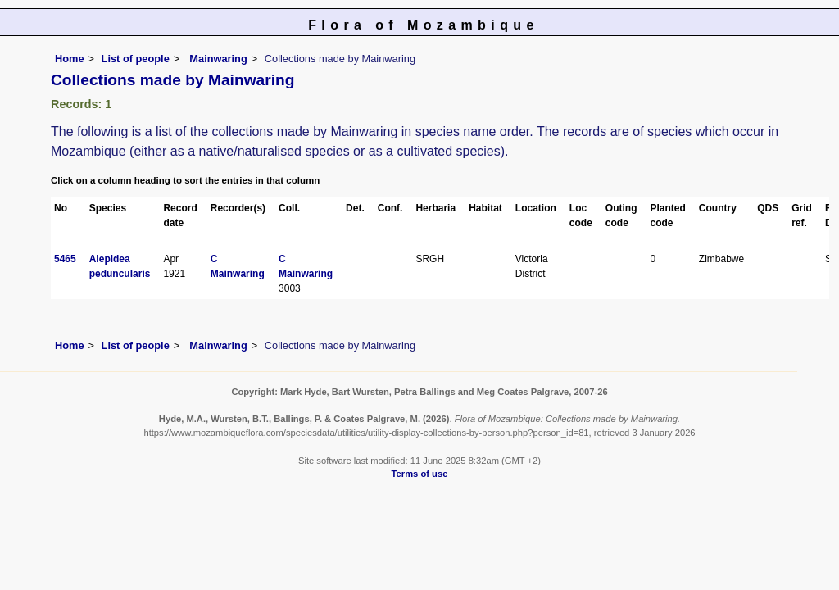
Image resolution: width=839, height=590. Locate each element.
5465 (65, 259)
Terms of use (420, 474)
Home (69, 58)
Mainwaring (217, 58)
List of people (136, 58)
